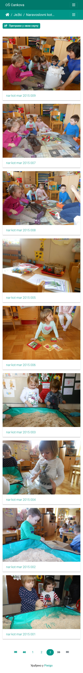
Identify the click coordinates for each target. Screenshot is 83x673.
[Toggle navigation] (74, 5)
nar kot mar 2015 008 (21, 230)
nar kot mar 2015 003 (21, 432)
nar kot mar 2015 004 (21, 499)
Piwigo (48, 665)
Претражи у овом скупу (21, 25)
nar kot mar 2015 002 (21, 567)
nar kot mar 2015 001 (21, 634)
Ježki (18, 15)
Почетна (7, 14)
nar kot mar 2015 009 (21, 95)
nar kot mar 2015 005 (21, 297)
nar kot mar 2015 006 (21, 365)
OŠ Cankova (14, 5)
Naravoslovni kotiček (40, 15)
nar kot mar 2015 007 (21, 163)
